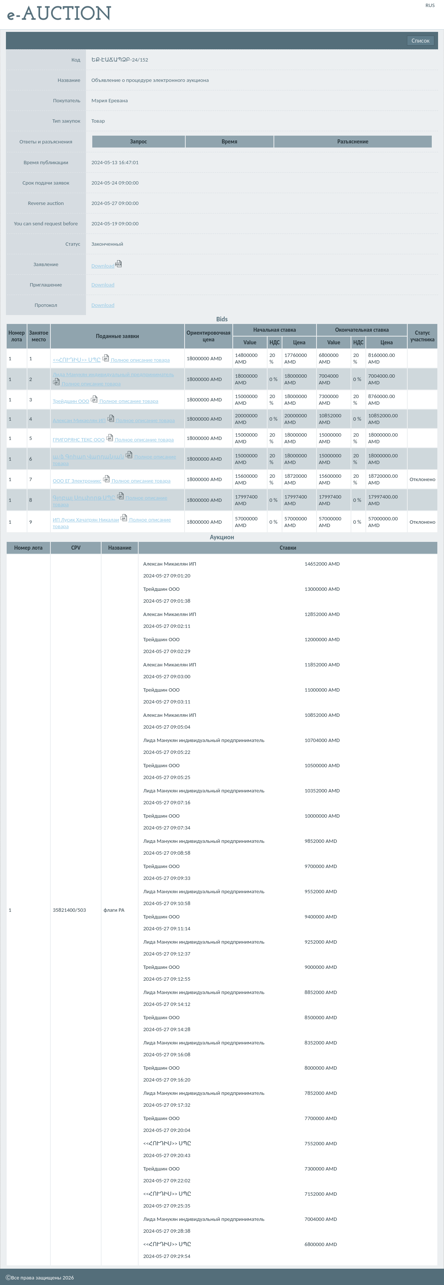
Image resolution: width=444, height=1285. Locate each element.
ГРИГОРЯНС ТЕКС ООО (79, 439)
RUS (430, 5)
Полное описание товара (140, 360)
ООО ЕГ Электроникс (77, 480)
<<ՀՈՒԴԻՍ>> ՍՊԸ (76, 360)
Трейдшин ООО (71, 401)
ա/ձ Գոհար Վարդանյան (88, 456)
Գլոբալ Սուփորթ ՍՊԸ (84, 497)
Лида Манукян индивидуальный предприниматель (113, 374)
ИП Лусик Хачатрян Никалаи (86, 519)
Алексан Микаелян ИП (79, 420)
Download (107, 265)
